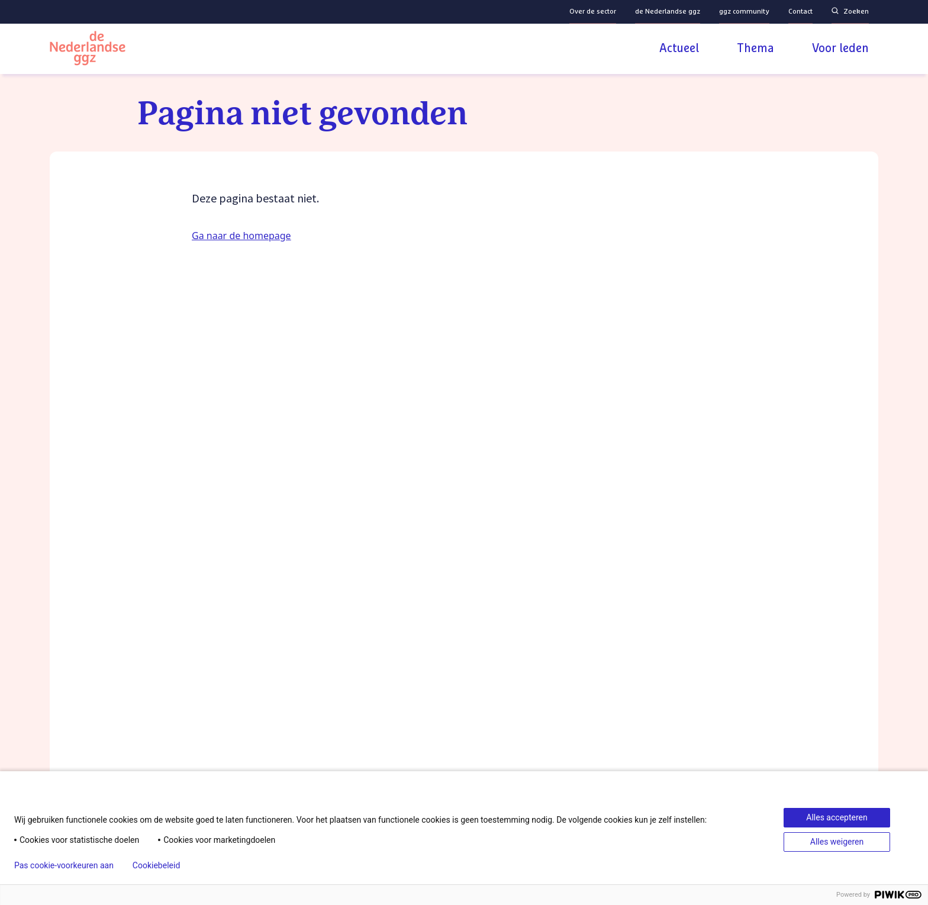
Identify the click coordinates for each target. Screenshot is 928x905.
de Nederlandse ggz (667, 11)
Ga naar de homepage (241, 235)
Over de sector (592, 11)
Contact (800, 11)
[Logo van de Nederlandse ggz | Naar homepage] (87, 50)
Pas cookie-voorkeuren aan (64, 865)
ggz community (744, 11)
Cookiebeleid (156, 865)
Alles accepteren (836, 817)
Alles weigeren (836, 841)
